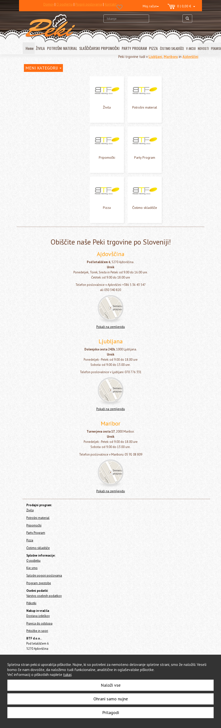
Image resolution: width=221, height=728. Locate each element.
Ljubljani (155, 56)
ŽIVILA (40, 48)
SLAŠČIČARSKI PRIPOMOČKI (99, 48)
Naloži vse (111, 685)
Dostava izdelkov (38, 616)
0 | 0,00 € (181, 6)
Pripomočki (32, 101)
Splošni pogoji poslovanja (44, 575)
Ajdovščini (190, 56)
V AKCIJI (191, 48)
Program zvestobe (38, 583)
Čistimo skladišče (36, 121)
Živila (28, 88)
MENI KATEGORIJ (43, 68)
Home (32, 77)
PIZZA (153, 48)
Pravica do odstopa (39, 623)
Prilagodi (110, 712)
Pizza (28, 114)
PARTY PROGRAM (134, 48)
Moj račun (151, 6)
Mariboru (171, 56)
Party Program (34, 108)
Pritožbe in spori (37, 631)
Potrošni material (37, 94)
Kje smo (32, 568)
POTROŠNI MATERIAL (62, 48)
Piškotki (31, 603)
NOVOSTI (203, 48)
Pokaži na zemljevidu (110, 327)
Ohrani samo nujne (110, 699)
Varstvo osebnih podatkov (44, 596)
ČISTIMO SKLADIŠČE (172, 48)
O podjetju (33, 561)
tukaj (67, 674)
